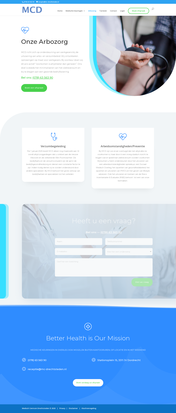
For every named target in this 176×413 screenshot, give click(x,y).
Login (122, 11)
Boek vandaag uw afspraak (88, 383)
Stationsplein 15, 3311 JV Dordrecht (119, 360)
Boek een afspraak (34, 88)
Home (59, 11)
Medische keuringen (74, 11)
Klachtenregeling (89, 408)
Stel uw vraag (148, 282)
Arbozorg (92, 11)
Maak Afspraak (138, 11)
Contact (113, 11)
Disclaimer (73, 408)
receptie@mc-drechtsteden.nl (47, 369)
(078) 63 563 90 (29, 2)
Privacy (62, 408)
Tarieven (103, 11)
